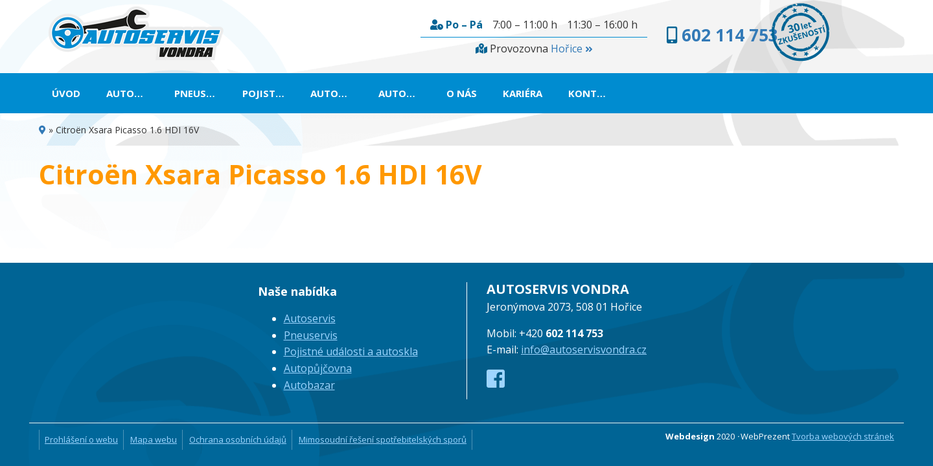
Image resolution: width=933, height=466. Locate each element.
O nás (616, 93)
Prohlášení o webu (81, 439)
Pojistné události (335, 93)
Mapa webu (153, 439)
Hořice (484, 48)
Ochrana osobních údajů (237, 439)
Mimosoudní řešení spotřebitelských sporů (382, 439)
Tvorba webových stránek (843, 436)
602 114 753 (652, 35)
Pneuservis (231, 93)
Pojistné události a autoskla (351, 351)
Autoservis (141, 93)
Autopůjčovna (449, 93)
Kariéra (677, 93)
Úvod (66, 93)
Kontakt (746, 93)
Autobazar (545, 93)
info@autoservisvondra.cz (584, 349)
